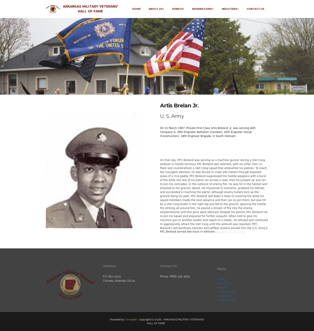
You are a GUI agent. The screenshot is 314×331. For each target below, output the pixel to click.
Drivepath (131, 319)
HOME (136, 8)
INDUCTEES (229, 8)
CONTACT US (255, 8)
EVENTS (177, 8)
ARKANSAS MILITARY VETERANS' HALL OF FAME (90, 9)
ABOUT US (155, 8)
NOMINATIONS (202, 8)
